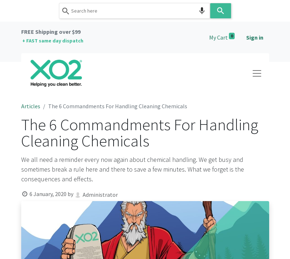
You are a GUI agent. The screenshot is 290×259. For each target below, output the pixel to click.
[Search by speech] (202, 11)
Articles (30, 106)
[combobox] (134, 11)
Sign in (254, 37)
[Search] (220, 11)
